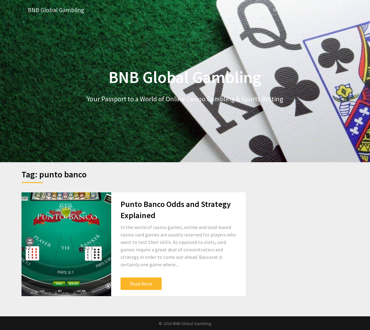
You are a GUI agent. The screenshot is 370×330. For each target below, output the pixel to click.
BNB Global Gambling (57, 10)
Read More (141, 283)
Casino (335, 10)
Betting (307, 10)
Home (279, 10)
